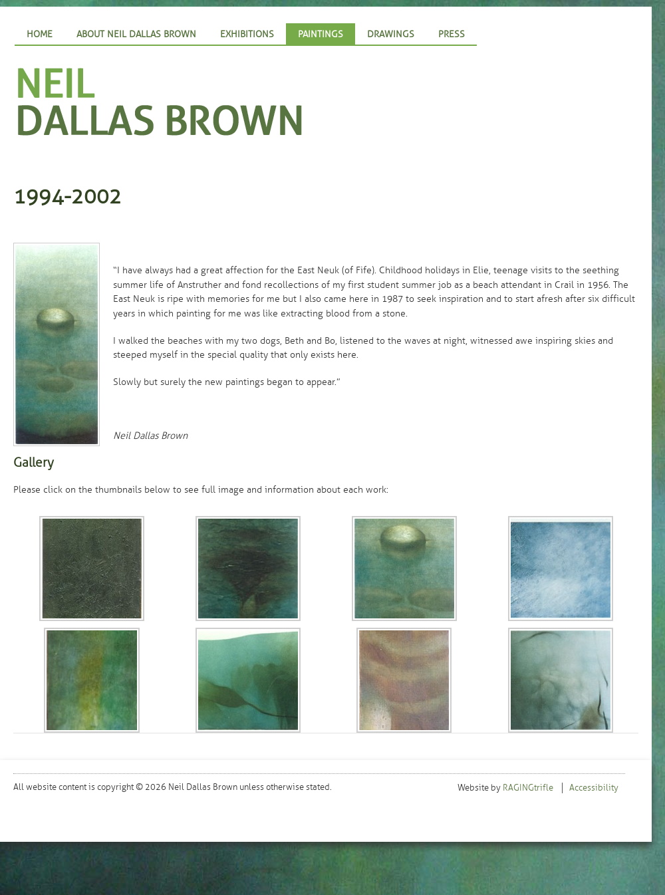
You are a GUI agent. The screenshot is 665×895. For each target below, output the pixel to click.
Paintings (320, 34)
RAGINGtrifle (528, 788)
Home (40, 34)
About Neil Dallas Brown (136, 34)
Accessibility (593, 788)
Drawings (390, 34)
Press (451, 34)
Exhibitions (247, 34)
